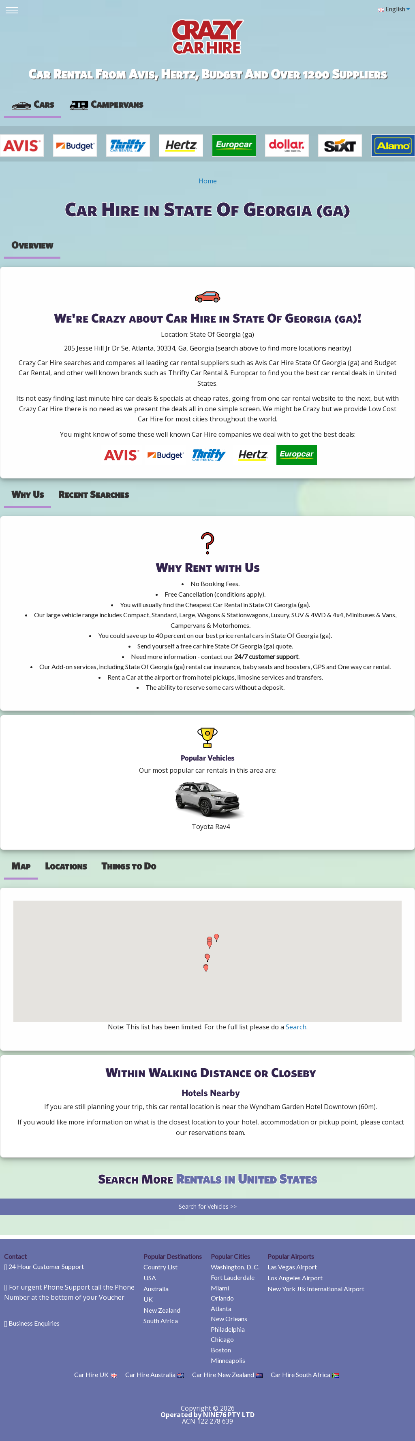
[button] (205, 969)
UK (148, 1299)
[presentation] (105, 104)
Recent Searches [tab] (93, 494)
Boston (221, 1350)
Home (208, 180)
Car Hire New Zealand (227, 1374)
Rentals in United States (246, 1178)
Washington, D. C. (235, 1267)
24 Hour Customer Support (46, 1266)
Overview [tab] (32, 245)
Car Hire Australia (154, 1374)
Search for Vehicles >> (208, 1206)
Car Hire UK (95, 1374)
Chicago (222, 1339)
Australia (156, 1288)
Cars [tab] (32, 104)
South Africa (160, 1320)
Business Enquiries (34, 1323)
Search (296, 1026)
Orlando (222, 1298)
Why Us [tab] (27, 494)
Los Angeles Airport (295, 1278)
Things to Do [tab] (128, 865)
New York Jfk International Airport (315, 1288)
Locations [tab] (66, 865)
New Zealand (161, 1310)
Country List (160, 1267)
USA (149, 1278)
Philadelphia (228, 1329)
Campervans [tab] (105, 104)
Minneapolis (228, 1360)
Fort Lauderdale (233, 1277)
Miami (220, 1288)
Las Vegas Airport (292, 1267)
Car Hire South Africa (305, 1374)
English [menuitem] (391, 9)
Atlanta (221, 1308)
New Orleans (229, 1318)
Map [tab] (20, 865)
